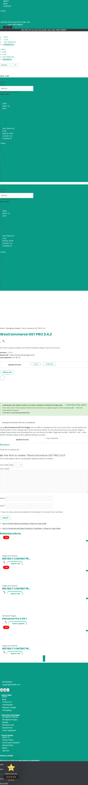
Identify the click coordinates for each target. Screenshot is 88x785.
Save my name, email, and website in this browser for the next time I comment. (32, 512)
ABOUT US (6, 106)
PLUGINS (8, 111)
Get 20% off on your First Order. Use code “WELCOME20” (44, 30)
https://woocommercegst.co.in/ (22, 355)
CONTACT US (7, 136)
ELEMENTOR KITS (13, 119)
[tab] (6, 422)
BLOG (5, 4)
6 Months (49, 364)
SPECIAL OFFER (7, 134)
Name (3, 498)
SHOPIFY (10, 121)
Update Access (14, 365)
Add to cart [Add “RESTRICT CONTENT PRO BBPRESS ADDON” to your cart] (16, 594)
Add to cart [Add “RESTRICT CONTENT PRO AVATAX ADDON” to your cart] (16, 654)
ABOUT (5, 13)
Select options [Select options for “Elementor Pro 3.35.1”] (19, 624)
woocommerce (54, 348)
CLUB (6, 40)
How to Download (28, 423)
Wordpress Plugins (13, 328)
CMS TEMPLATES (10, 42)
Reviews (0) (16, 423)
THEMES (7, 114)
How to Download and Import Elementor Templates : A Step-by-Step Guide (31, 528)
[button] (14, 11)
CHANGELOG (8, 45)
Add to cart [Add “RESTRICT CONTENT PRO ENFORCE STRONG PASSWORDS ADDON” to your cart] (16, 564)
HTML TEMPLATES (13, 123)
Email (2, 506)
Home (2, 328)
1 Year (36, 364)
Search (2, 85)
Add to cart (7, 372)
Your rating (4, 465)
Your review (5, 469)
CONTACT (7, 6)
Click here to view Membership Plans (15, 413)
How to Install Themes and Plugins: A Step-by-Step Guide (24, 523)
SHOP (6, 37)
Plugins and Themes (23, 348)
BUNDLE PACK (12, 126)
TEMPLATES (9, 116)
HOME (4, 104)
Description (6, 423)
